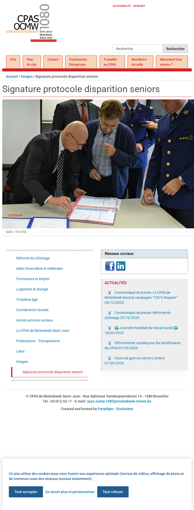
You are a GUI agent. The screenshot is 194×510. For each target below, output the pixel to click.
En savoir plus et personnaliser (70, 492)
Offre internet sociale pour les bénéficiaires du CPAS (143, 345)
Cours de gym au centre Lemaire (135, 360)
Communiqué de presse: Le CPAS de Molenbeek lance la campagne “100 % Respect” (141, 297)
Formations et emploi (32, 279)
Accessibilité (122, 6)
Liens (20, 351)
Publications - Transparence (38, 341)
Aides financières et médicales (39, 268)
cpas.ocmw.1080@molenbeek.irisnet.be (119, 401)
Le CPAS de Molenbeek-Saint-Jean (42, 331)
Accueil (12, 76)
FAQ (13, 59)
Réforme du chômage (33, 258)
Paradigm (105, 409)
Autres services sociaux (34, 320)
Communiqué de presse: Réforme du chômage (138, 315)
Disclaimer (124, 409)
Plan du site (31, 62)
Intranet (139, 6)
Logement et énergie (32, 289)
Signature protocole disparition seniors (52, 372)
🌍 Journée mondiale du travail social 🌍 (141, 330)
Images (27, 76)
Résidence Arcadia (139, 62)
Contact (53, 59)
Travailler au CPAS (110, 62)
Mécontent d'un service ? (171, 62)
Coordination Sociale (32, 310)
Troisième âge (27, 300)
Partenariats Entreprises (78, 62)
